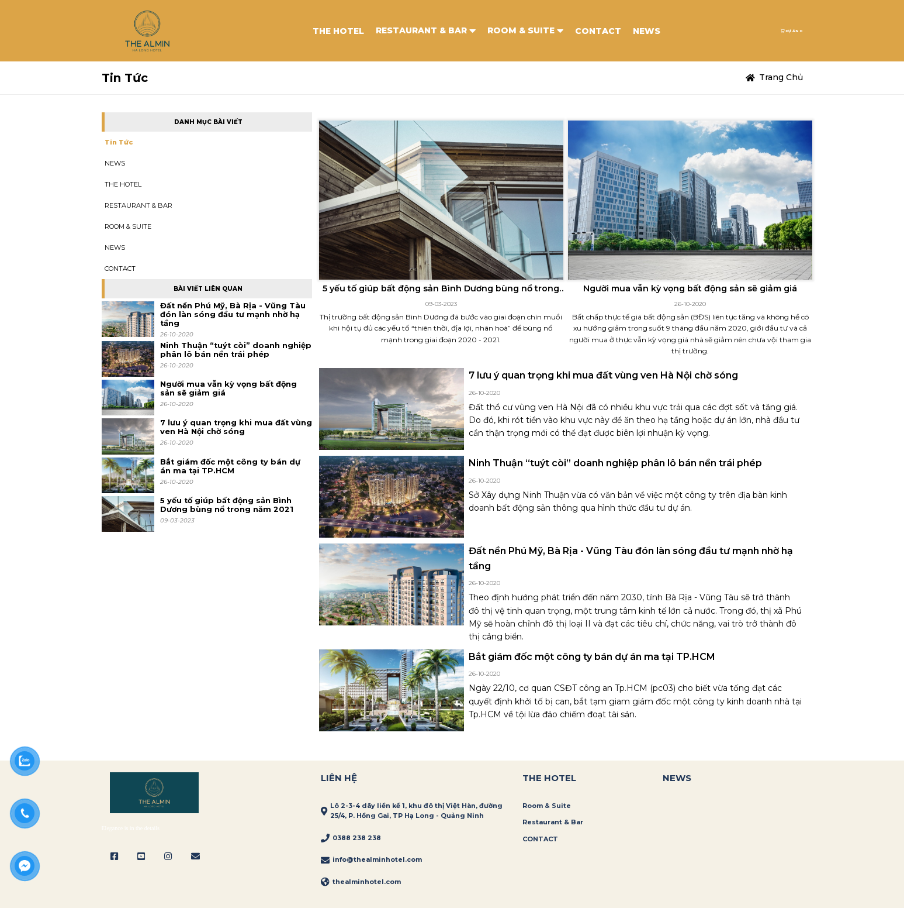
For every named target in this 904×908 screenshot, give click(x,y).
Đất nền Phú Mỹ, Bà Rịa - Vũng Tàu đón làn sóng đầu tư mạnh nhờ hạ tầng (233, 314)
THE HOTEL (338, 31)
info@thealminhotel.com (377, 859)
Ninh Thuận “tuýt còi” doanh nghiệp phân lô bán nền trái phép (235, 350)
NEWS (646, 31)
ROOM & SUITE (525, 30)
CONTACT (598, 31)
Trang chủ (781, 77)
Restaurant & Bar (552, 822)
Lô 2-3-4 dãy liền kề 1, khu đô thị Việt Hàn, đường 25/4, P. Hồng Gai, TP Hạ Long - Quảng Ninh (416, 811)
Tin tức (119, 142)
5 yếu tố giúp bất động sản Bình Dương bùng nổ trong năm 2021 (226, 505)
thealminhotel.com (366, 882)
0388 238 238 (356, 838)
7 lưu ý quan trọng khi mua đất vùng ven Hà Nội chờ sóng (236, 427)
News (677, 777)
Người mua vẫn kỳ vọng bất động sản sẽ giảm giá (228, 388)
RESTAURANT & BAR (426, 30)
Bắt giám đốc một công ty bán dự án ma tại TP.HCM (230, 466)
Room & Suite (546, 806)
